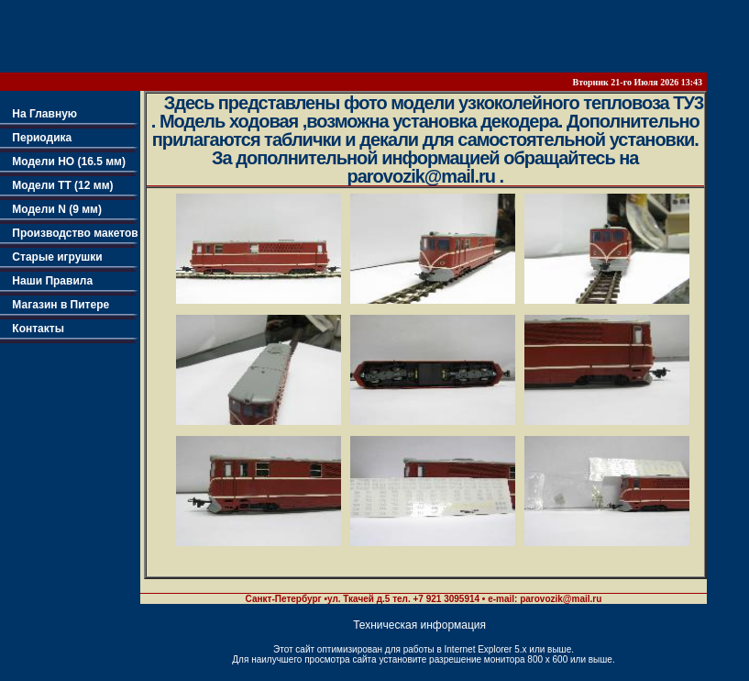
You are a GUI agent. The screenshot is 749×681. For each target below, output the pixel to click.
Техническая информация (419, 625)
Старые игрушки (51, 257)
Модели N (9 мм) (51, 209)
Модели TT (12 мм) (57, 185)
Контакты (32, 328)
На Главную (38, 113)
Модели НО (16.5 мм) (63, 161)
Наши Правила (46, 280)
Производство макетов (69, 233)
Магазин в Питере (54, 304)
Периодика (36, 137)
